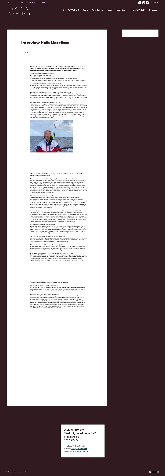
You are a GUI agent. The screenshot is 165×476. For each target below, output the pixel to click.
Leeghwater (22, 3)
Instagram (143, 2)
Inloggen (154, 3)
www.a (76, 451)
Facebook (140, 2)
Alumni (32, 3)
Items (8, 25)
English (10, 3)
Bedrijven (41, 3)
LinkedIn (147, 2)
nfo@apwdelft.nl (79, 449)
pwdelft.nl (83, 451)
